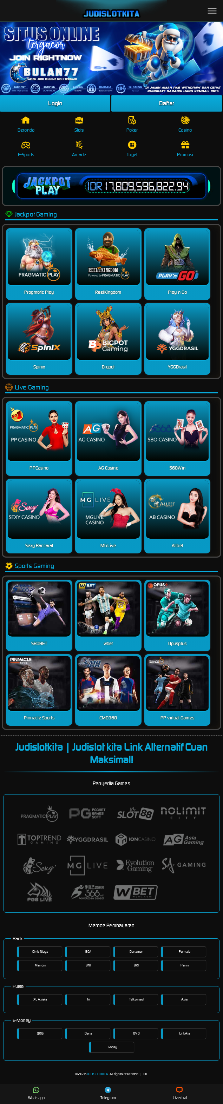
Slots (79, 124)
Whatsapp (36, 1093)
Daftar (167, 103)
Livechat (180, 1093)
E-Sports (26, 149)
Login (55, 103)
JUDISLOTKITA (97, 1074)
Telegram (108, 1093)
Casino (185, 124)
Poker (132, 124)
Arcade (79, 149)
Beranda (26, 124)
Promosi (185, 149)
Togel (132, 149)
